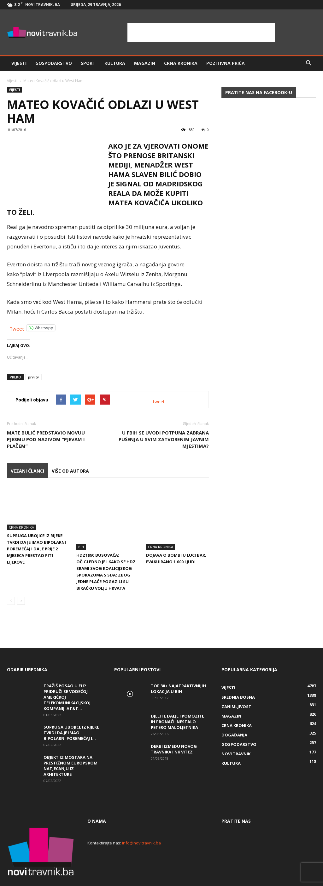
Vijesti (18, 63)
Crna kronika (180, 63)
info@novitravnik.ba (141, 823)
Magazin (144, 63)
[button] (308, 63)
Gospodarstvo (53, 63)
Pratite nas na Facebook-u (258, 92)
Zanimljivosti (237, 687)
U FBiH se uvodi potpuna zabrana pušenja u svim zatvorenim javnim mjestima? (164, 439)
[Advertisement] (201, 32)
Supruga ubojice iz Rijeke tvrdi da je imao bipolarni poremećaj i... (71, 713)
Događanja (234, 715)
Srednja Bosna (238, 677)
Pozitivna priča (225, 63)
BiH (81, 527)
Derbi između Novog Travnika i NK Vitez (174, 729)
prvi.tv (33, 377)
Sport (88, 63)
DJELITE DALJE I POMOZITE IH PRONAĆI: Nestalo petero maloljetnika (177, 702)
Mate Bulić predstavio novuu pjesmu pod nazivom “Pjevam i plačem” (46, 439)
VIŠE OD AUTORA (70, 471)
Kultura (114, 63)
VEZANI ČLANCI (27, 471)
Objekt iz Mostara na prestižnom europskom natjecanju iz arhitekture (70, 746)
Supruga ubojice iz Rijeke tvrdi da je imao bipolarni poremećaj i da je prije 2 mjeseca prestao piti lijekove (36, 549)
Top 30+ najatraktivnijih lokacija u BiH (178, 669)
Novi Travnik (235, 734)
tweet (159, 402)
